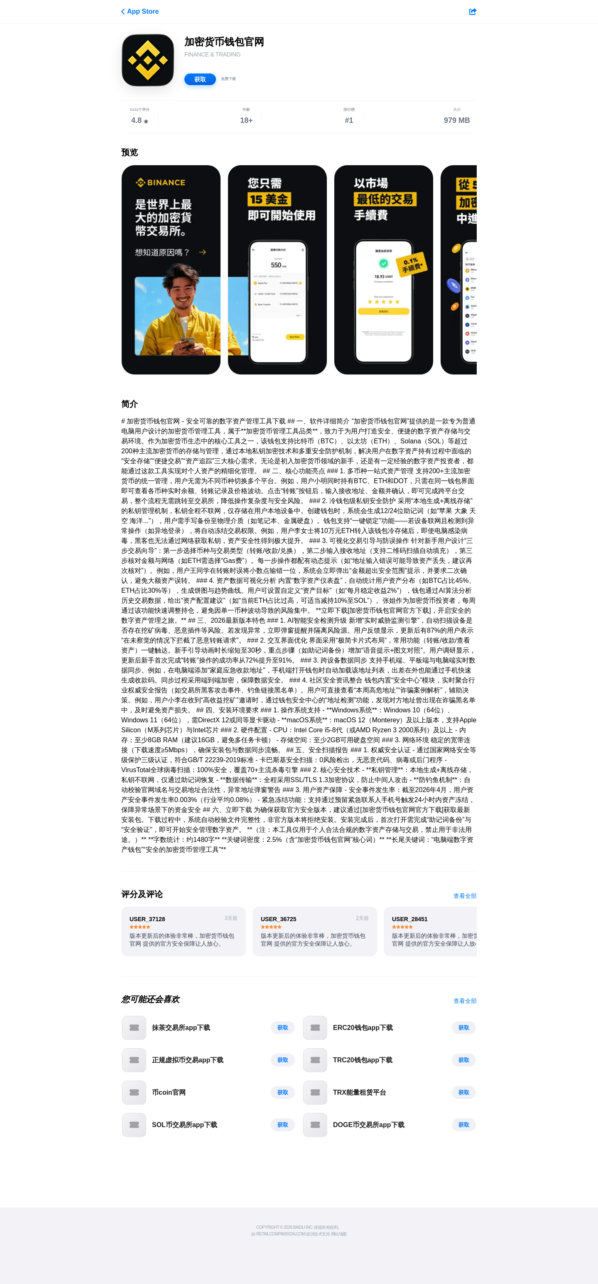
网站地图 (339, 1234)
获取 (200, 79)
